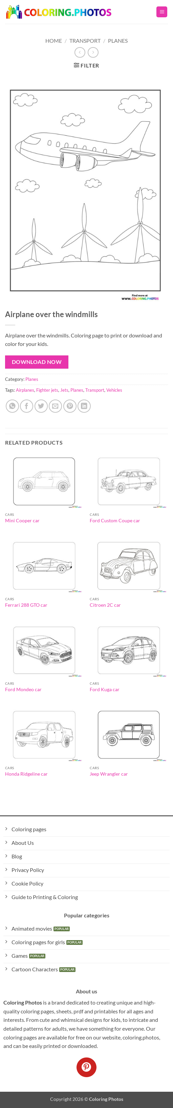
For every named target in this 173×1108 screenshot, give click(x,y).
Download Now (37, 362)
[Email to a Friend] (55, 406)
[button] (161, 12)
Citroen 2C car (105, 605)
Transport (85, 40)
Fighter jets (47, 390)
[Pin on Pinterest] (70, 406)
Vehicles (114, 390)
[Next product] (79, 52)
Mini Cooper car (22, 520)
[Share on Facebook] (26, 406)
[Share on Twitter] (41, 406)
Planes (118, 40)
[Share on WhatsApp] (12, 406)
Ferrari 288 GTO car (26, 605)
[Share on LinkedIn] (84, 406)
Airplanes (25, 390)
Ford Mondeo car (23, 689)
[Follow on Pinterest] (86, 1067)
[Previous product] (93, 52)
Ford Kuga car (105, 689)
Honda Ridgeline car (26, 774)
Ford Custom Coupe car (115, 520)
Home (53, 40)
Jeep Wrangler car (109, 774)
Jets (64, 390)
